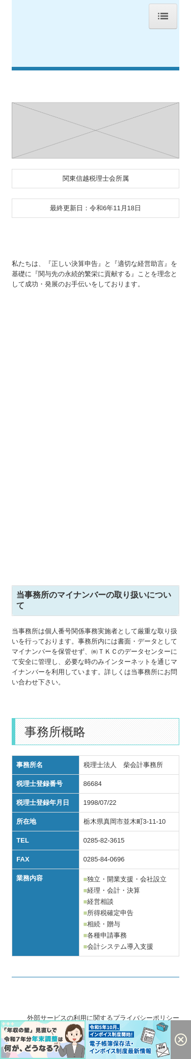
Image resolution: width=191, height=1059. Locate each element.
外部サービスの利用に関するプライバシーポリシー (103, 1018)
